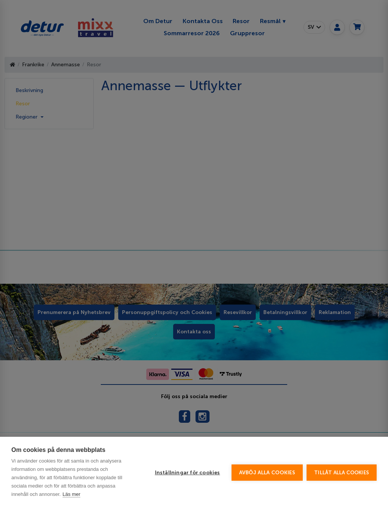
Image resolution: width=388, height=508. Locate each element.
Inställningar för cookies (187, 472)
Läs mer (71, 494)
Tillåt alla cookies (341, 472)
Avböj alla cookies (267, 472)
